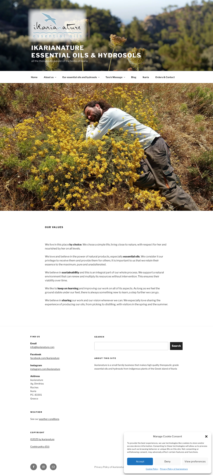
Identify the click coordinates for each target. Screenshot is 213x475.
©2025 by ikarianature (42, 439)
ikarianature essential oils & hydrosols (86, 51)
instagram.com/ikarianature (45, 369)
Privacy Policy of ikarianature (174, 469)
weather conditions (49, 419)
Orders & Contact (165, 77)
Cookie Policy (152, 469)
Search (99, 337)
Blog (133, 77)
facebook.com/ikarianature (44, 358)
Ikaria (146, 77)
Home (34, 77)
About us (50, 77)
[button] (206, 436)
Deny (167, 461)
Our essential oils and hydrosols (81, 77)
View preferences (195, 461)
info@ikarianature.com (42, 347)
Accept (140, 461)
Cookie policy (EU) (39, 446)
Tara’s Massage (116, 77)
